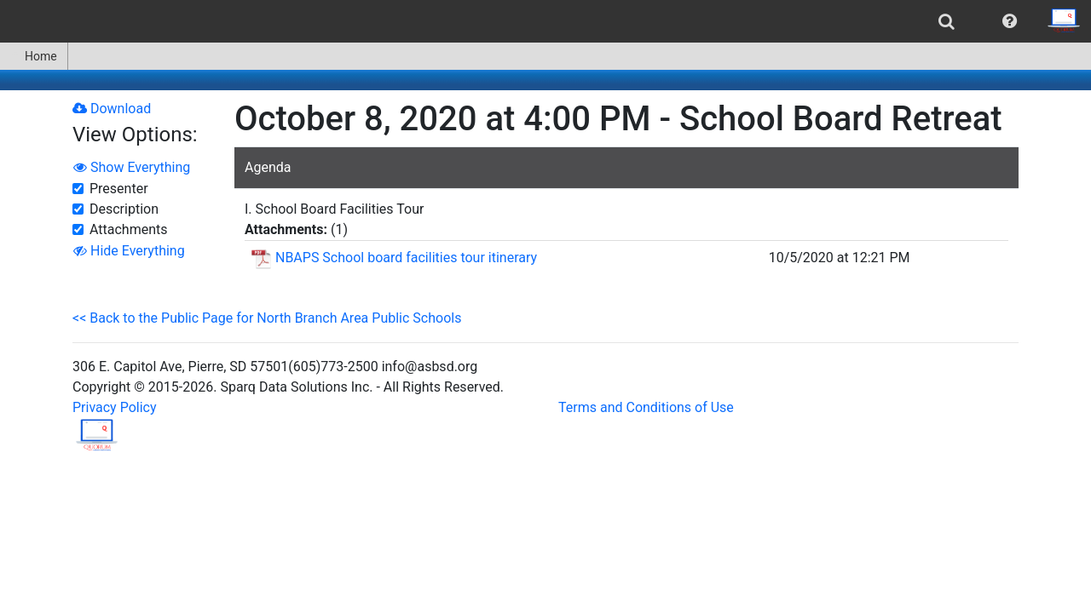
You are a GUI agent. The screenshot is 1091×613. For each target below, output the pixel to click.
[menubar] (545, 21)
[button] (1009, 21)
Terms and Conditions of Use (646, 407)
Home (33, 56)
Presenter (118, 188)
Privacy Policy (114, 407)
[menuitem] (946, 21)
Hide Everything (129, 251)
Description (124, 209)
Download (111, 108)
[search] (946, 21)
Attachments (128, 229)
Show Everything (131, 167)
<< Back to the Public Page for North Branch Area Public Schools (266, 318)
